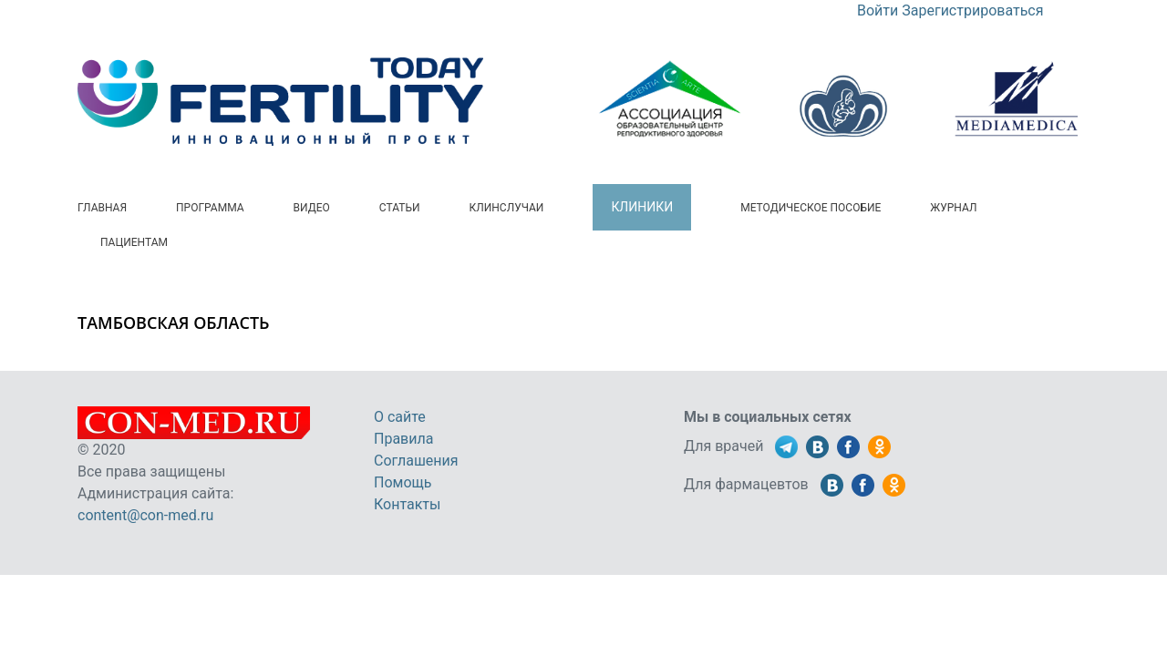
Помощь (402, 482)
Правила (403, 438)
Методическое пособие (810, 207)
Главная (102, 207)
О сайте (400, 416)
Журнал (953, 207)
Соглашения (416, 460)
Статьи (399, 207)
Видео (312, 207)
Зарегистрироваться (972, 10)
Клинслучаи (507, 207)
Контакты (407, 504)
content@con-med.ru (145, 515)
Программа (210, 207)
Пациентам (134, 242)
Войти (877, 10)
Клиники (642, 207)
